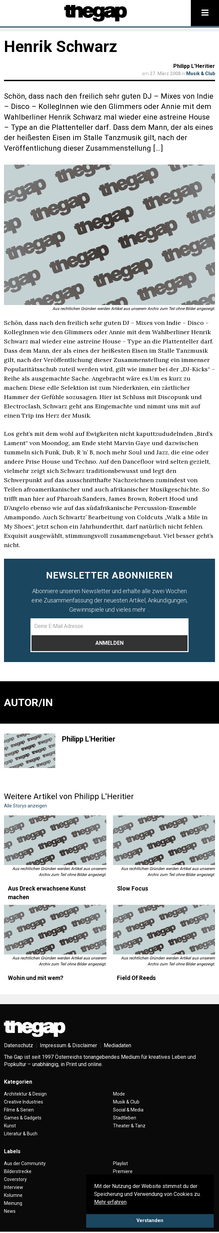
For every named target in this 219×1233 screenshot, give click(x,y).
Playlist (120, 1163)
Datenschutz (18, 1045)
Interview (13, 1187)
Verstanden (150, 1220)
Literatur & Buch (20, 1133)
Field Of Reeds (136, 978)
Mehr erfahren (110, 1202)
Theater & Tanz (129, 1125)
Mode (119, 1094)
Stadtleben (124, 1117)
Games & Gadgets (22, 1117)
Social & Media (128, 1109)
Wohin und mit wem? (35, 978)
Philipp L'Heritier (194, 66)
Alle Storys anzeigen (25, 805)
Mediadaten (117, 1045)
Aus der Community (25, 1163)
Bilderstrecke (17, 1171)
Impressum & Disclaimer (68, 1045)
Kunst (10, 1125)
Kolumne (13, 1195)
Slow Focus (132, 888)
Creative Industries (23, 1102)
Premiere (123, 1171)
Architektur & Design (25, 1094)
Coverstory (15, 1179)
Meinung (13, 1203)
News (10, 1211)
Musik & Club (200, 73)
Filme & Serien (19, 1109)
